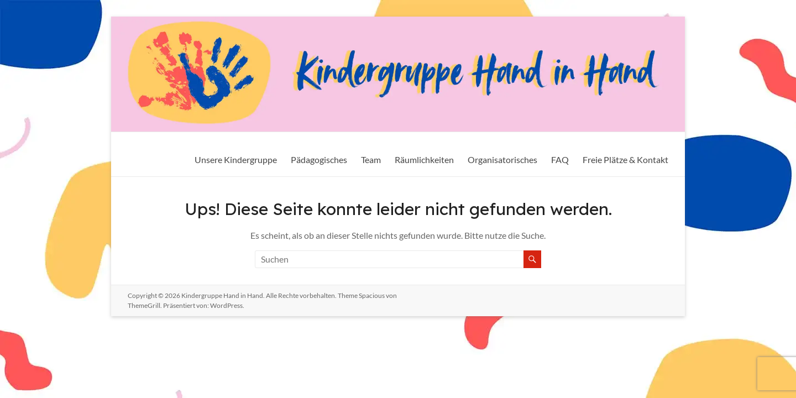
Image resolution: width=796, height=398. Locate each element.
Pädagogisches (319, 159)
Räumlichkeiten (424, 159)
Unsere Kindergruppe (236, 159)
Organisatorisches (502, 159)
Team (371, 159)
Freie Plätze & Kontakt (625, 159)
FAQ (560, 159)
